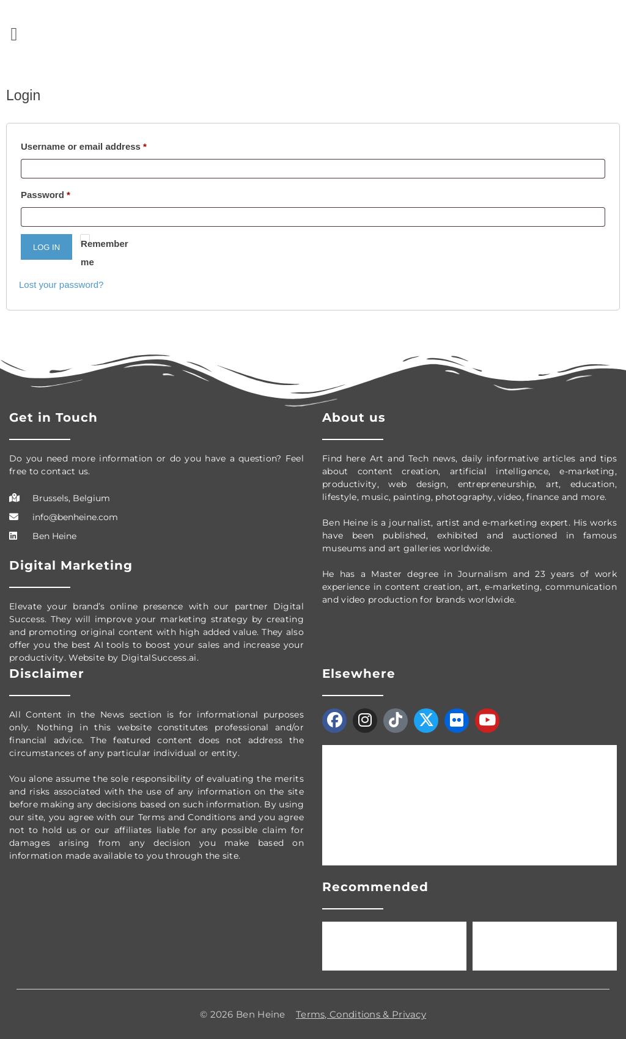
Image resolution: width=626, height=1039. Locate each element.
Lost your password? (61, 284)
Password (45, 194)
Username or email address (84, 146)
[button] (14, 34)
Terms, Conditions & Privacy (361, 1014)
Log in (46, 247)
